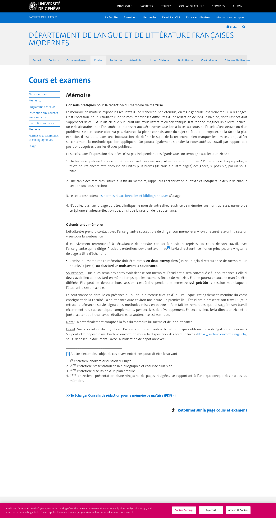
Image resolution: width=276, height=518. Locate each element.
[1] (68, 353)
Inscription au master (42, 123)
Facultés (146, 6)
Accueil (37, 60)
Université (124, 6)
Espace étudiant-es (198, 17)
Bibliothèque (185, 60)
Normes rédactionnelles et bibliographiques (43, 138)
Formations (130, 17)
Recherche (149, 17)
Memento (35, 100)
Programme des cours (42, 107)
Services (218, 6)
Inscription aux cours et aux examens (43, 115)
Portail (232, 27)
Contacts (54, 60)
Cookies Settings (184, 511)
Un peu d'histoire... (160, 60)
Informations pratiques (230, 17)
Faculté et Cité (171, 17)
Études (166, 6)
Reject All (211, 511)
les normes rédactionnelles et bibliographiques (133, 195)
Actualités (135, 60)
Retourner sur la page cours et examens (212, 410)
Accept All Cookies (238, 511)
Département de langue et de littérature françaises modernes (131, 39)
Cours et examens (60, 80)
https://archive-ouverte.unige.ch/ (221, 334)
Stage (32, 146)
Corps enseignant (77, 60)
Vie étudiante (209, 60)
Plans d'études (38, 94)
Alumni (238, 6)
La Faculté (111, 17)
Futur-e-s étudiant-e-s (237, 60)
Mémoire (34, 129)
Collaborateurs (191, 6)
